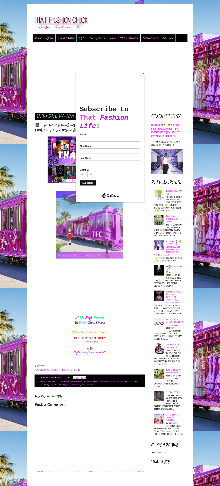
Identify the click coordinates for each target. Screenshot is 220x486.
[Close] (144, 73)
